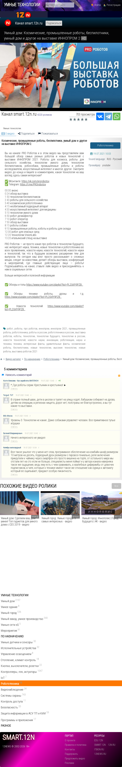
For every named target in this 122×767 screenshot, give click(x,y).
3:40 (7, 203)
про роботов (30, 328)
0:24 (7, 193)
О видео (8, 133)
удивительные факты (58, 343)
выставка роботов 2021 (24, 351)
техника (17, 343)
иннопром (44, 328)
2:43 (7, 200)
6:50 (7, 215)
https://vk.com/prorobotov (35, 181)
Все (116, 486)
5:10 (7, 212)
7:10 (7, 219)
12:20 (8, 235)
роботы (18, 328)
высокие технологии (65, 347)
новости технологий (14, 340)
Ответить (14, 389)
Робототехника (105, 145)
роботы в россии (38, 332)
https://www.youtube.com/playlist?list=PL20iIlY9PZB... (54, 284)
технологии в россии (73, 336)
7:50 (7, 222)
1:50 (7, 196)
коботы (17, 336)
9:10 (7, 228)
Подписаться (54, 23)
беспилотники (20, 347)
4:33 (7, 209)
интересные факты (34, 343)
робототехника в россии (61, 332)
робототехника (20, 332)
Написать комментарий (19, 375)
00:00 (8, 190)
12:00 (8, 231)
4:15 (7, 206)
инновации (52, 340)
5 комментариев (15, 369)
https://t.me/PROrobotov (33, 184)
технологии (29, 336)
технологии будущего (48, 336)
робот (10, 328)
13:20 (8, 238)
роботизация (67, 340)
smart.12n (18, 737)
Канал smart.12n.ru (28, 23)
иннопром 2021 (59, 328)
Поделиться (26, 133)
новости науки (36, 340)
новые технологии (41, 347)
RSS (119, 375)
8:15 (7, 225)
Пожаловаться (48, 133)
